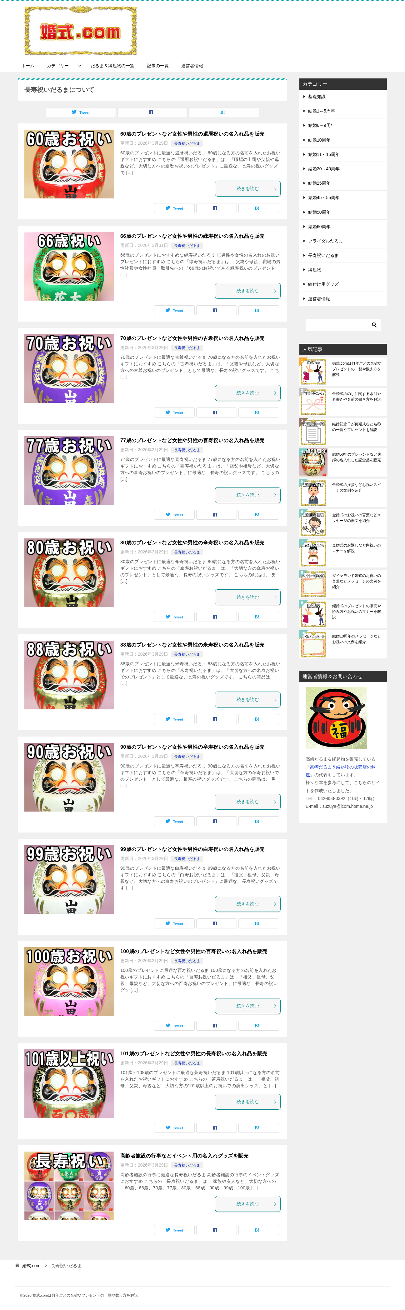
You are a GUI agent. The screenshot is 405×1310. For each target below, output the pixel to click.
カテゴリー (58, 65)
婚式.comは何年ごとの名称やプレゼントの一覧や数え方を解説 (357, 369)
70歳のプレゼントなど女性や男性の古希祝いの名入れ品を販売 (192, 338)
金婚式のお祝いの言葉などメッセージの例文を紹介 (356, 518)
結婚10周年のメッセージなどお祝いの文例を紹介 (356, 639)
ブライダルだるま (325, 240)
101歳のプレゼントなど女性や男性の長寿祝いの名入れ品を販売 (194, 1053)
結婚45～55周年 (324, 197)
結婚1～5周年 (321, 110)
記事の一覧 (158, 65)
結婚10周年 (319, 140)
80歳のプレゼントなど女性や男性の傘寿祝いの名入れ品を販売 (192, 542)
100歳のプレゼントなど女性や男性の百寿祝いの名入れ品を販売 (194, 951)
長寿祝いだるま (187, 143)
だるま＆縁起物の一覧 (112, 65)
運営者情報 (192, 65)
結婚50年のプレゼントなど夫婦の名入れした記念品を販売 (356, 457)
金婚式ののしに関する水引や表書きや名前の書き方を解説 (356, 397)
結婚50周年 (319, 212)
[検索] (343, 325)
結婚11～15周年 (324, 154)
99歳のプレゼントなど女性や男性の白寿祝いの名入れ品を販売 (192, 849)
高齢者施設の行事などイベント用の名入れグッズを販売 (184, 1155)
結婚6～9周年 (321, 125)
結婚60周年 (319, 226)
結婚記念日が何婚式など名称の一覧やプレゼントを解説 (356, 427)
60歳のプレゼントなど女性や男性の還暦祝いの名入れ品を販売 (192, 134)
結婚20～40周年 (324, 168)
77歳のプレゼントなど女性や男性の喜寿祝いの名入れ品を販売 (192, 440)
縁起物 (314, 269)
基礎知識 (317, 96)
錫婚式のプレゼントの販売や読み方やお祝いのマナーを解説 (356, 611)
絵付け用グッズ (323, 284)
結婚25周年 (319, 183)
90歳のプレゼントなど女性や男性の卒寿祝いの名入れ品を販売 (192, 747)
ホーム (27, 65)
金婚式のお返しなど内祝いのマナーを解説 (356, 548)
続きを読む (257, 188)
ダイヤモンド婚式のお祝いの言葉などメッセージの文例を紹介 (356, 581)
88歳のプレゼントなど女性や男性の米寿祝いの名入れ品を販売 (192, 645)
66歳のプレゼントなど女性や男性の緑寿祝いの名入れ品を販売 (192, 236)
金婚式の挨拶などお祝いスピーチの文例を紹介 (356, 487)
